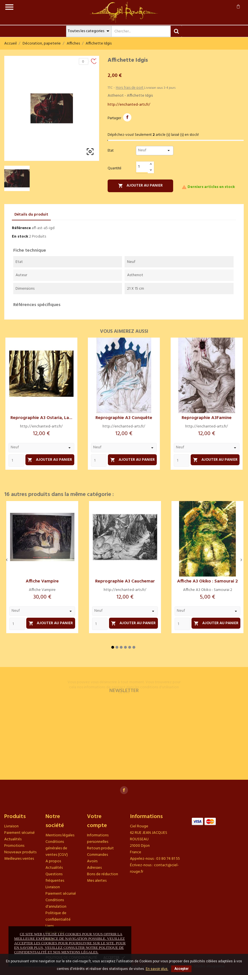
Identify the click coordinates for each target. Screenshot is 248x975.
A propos (53, 861)
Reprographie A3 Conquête (123, 418)
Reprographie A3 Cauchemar (125, 581)
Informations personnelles (97, 838)
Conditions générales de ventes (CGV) (56, 848)
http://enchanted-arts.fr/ (129, 104)
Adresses (94, 868)
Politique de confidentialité (58, 916)
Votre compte (97, 821)
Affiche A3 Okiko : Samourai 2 (207, 581)
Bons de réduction (102, 874)
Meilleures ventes (19, 859)
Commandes (97, 855)
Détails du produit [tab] (31, 214)
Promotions (14, 846)
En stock (20, 236)
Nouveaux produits (20, 852)
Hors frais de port (130, 88)
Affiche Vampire (42, 581)
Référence (21, 228)
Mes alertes (96, 881)
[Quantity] (16, 460)
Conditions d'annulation (55, 903)
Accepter (181, 969)
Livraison (11, 826)
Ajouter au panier (140, 185)
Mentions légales (59, 835)
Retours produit (100, 848)
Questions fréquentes (54, 877)
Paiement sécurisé (19, 833)
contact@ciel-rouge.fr (154, 868)
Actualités (12, 839)
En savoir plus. (157, 969)
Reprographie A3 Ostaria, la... (41, 418)
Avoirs (92, 861)
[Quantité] (142, 166)
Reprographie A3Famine (207, 418)
